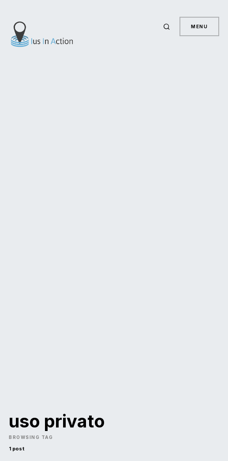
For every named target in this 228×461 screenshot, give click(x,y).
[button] (168, 26)
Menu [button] (199, 26)
